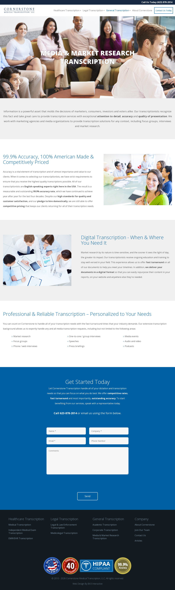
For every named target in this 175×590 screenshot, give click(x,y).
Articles (138, 540)
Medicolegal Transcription (64, 533)
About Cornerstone (142, 10)
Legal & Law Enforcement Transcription (64, 526)
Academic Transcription (105, 524)
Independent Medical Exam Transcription (22, 532)
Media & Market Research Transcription (106, 537)
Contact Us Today (164, 10)
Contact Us (140, 535)
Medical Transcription (19, 524)
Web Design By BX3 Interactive (88, 583)
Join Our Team (142, 530)
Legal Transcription (93, 10)
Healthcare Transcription (67, 10)
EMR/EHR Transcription (20, 538)
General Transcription (117, 10)
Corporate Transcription (105, 530)
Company (141, 519)
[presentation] (67, 484)
